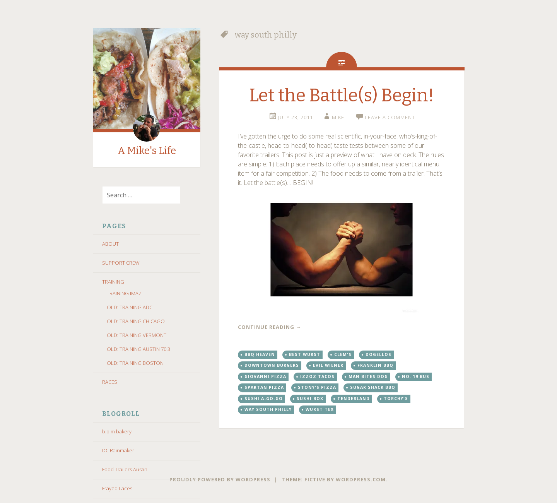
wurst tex (320, 409)
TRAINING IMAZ (124, 293)
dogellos (378, 354)
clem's (343, 354)
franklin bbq (375, 365)
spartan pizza (264, 387)
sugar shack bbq (372, 387)
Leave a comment (390, 117)
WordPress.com (361, 479)
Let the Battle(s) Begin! (341, 95)
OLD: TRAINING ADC (129, 307)
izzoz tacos (317, 376)
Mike (338, 117)
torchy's (396, 398)
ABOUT (110, 243)
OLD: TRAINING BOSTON (135, 362)
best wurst (304, 354)
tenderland (353, 398)
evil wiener (328, 365)
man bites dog (368, 376)
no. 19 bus (415, 376)
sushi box (310, 398)
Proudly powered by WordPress (219, 479)
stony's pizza (317, 387)
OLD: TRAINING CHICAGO (136, 321)
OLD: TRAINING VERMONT (136, 335)
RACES (109, 381)
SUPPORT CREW (121, 262)
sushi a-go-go (263, 398)
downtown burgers (271, 365)
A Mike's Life (147, 151)
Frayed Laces (117, 488)
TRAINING (113, 281)
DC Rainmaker (118, 450)
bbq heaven (259, 354)
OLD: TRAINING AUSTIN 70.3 (138, 349)
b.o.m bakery (117, 431)
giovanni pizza (265, 376)
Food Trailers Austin (124, 469)
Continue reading (269, 326)
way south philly (268, 409)
